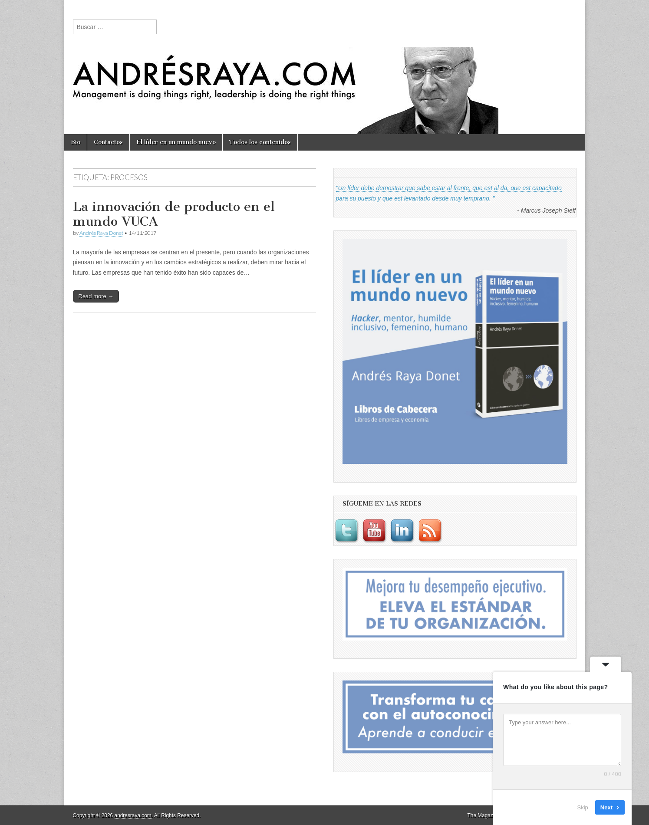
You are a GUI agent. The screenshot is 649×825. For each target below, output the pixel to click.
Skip (582, 807)
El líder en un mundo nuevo (176, 142)
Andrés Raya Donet (101, 233)
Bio (75, 142)
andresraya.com (133, 815)
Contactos (108, 142)
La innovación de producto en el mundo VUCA (174, 214)
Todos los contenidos (260, 142)
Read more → (96, 296)
